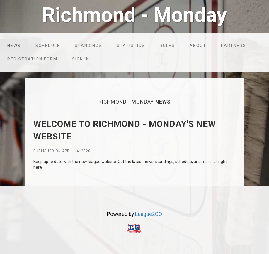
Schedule (47, 45)
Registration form (32, 59)
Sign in (80, 59)
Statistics (131, 45)
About (198, 45)
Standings (88, 45)
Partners (233, 45)
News (14, 45)
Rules (167, 45)
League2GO (148, 214)
